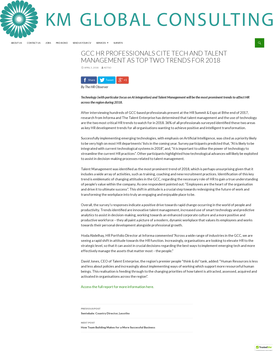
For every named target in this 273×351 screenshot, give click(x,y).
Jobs (48, 43)
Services (101, 43)
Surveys (118, 43)
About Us (16, 43)
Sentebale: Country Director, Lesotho (137, 310)
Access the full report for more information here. (117, 287)
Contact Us (33, 43)
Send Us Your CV (82, 43)
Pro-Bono (62, 43)
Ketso (107, 67)
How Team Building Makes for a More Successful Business (137, 324)
